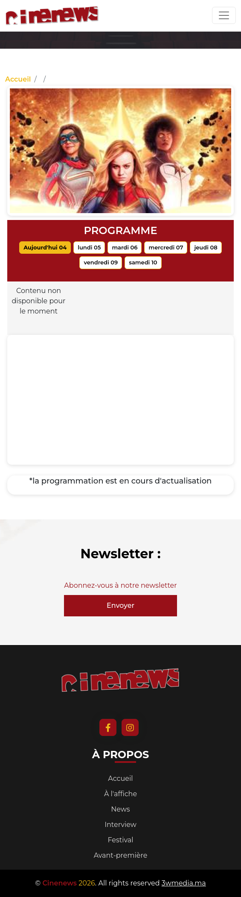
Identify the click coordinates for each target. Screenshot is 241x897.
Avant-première (121, 855)
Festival (120, 840)
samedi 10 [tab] (143, 262)
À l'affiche (120, 794)
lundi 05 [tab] (89, 247)
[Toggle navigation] (224, 15)
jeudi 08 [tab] (205, 247)
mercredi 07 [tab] (165, 247)
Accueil (18, 79)
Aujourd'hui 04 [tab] (45, 247)
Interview (120, 825)
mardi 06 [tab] (124, 247)
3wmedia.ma (184, 883)
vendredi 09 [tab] (101, 262)
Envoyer (120, 605)
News (120, 809)
